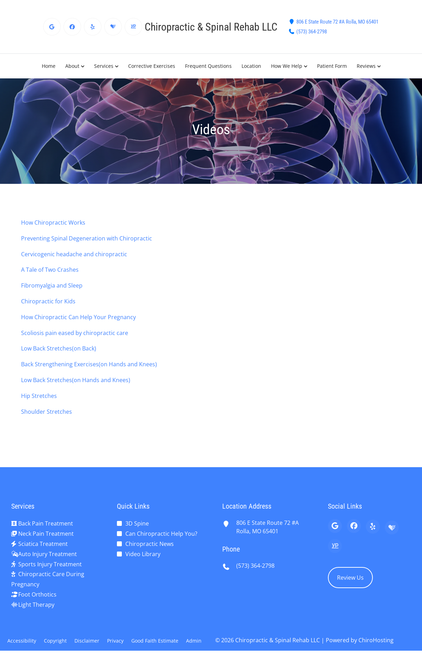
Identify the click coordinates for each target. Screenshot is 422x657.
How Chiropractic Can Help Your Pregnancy (78, 317)
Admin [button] (194, 640)
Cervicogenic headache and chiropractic (74, 254)
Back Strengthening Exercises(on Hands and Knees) (89, 364)
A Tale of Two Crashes (50, 269)
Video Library (142, 554)
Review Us (350, 577)
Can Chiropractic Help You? (161, 533)
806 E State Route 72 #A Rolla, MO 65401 (337, 22)
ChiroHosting (376, 640)
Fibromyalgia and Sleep (52, 285)
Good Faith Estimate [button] (154, 640)
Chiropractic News (149, 544)
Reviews (366, 66)
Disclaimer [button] (86, 640)
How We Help (286, 66)
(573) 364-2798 (311, 31)
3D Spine (137, 523)
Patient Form (332, 66)
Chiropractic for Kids (48, 301)
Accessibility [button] (21, 640)
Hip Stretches (39, 396)
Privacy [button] (115, 640)
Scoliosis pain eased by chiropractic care (74, 333)
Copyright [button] (55, 640)
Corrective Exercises (151, 66)
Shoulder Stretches (46, 412)
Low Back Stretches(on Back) (58, 348)
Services (103, 66)
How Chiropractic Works (53, 222)
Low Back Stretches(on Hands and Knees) (75, 380)
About (72, 66)
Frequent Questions (208, 66)
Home (48, 66)
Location (251, 66)
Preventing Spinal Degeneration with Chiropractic (86, 238)
